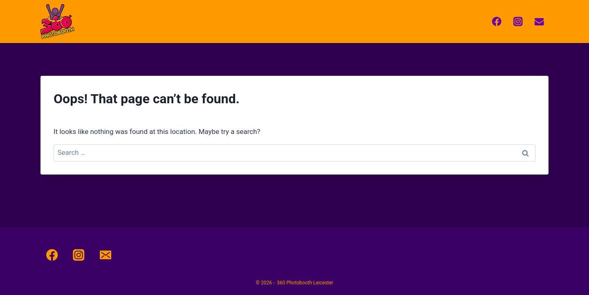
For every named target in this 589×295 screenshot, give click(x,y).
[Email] (539, 21)
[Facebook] (497, 21)
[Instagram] (518, 21)
